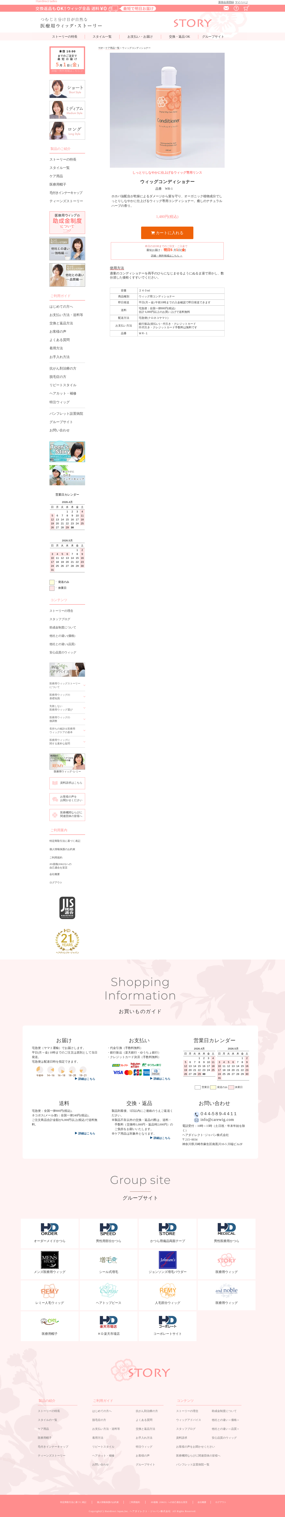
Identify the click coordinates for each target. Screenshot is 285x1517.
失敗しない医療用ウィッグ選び (61, 708)
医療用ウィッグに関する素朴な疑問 (59, 741)
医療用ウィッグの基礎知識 (59, 696)
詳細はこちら (86, 1133)
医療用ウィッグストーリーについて (64, 685)
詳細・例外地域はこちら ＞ (67, 71)
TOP (100, 48)
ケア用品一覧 (112, 48)
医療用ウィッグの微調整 (59, 719)
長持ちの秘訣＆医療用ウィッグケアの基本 (62, 730)
